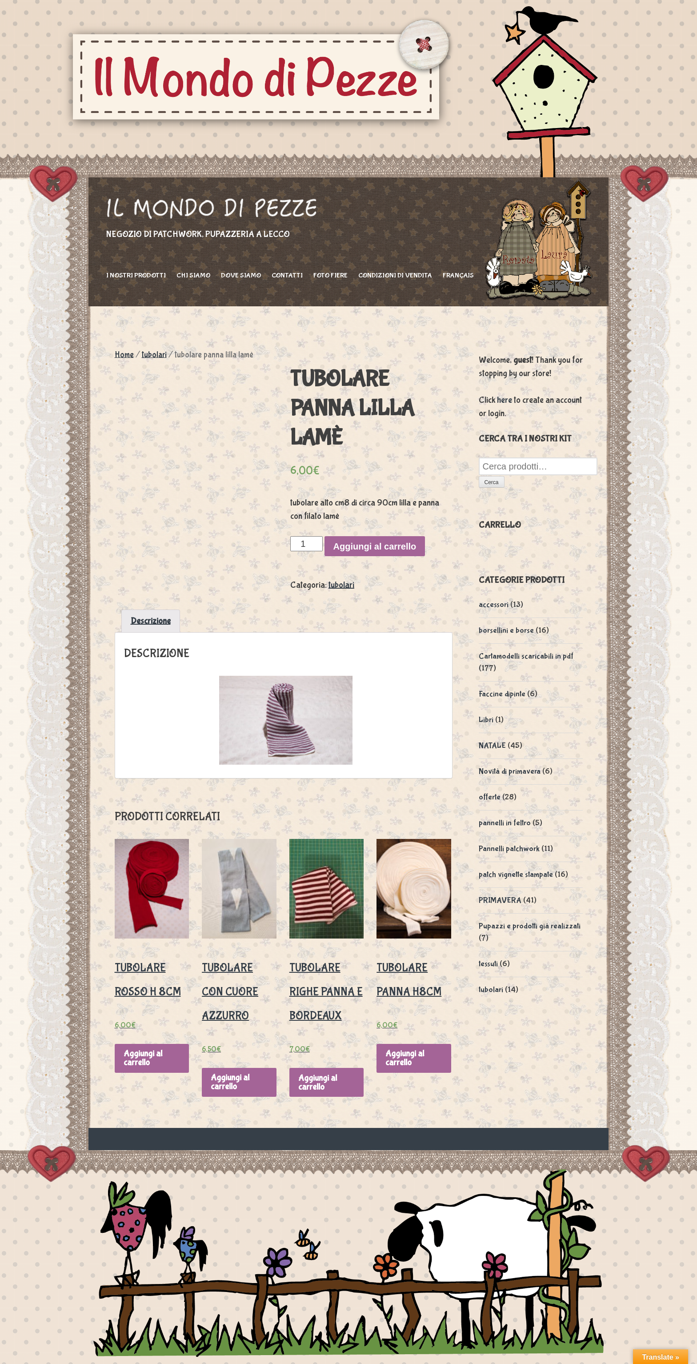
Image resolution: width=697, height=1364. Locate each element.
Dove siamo (241, 275)
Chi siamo (193, 275)
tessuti (488, 964)
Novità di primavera (510, 771)
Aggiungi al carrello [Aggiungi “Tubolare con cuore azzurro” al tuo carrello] (230, 1081)
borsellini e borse (506, 630)
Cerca (492, 482)
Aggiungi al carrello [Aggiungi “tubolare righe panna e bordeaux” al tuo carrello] (317, 1082)
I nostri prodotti (136, 275)
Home (124, 355)
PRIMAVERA (500, 900)
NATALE (492, 745)
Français (458, 275)
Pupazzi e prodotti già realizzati (530, 926)
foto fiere (330, 275)
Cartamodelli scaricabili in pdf (526, 656)
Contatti (287, 275)
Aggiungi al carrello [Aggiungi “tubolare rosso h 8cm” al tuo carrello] (143, 1057)
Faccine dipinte (502, 694)
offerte (490, 797)
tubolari (154, 355)
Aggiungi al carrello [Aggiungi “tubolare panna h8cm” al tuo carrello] (404, 1057)
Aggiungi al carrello (375, 546)
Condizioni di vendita (395, 275)
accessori (494, 605)
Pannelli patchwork (509, 849)
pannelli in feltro (505, 823)
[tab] (150, 621)
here (504, 400)
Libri (486, 720)
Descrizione (151, 621)
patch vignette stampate (516, 874)
